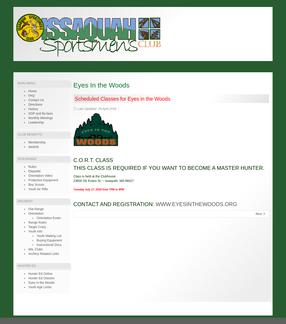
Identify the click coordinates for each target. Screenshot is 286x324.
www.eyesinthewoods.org (196, 204)
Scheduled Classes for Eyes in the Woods (122, 99)
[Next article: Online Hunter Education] (260, 214)
